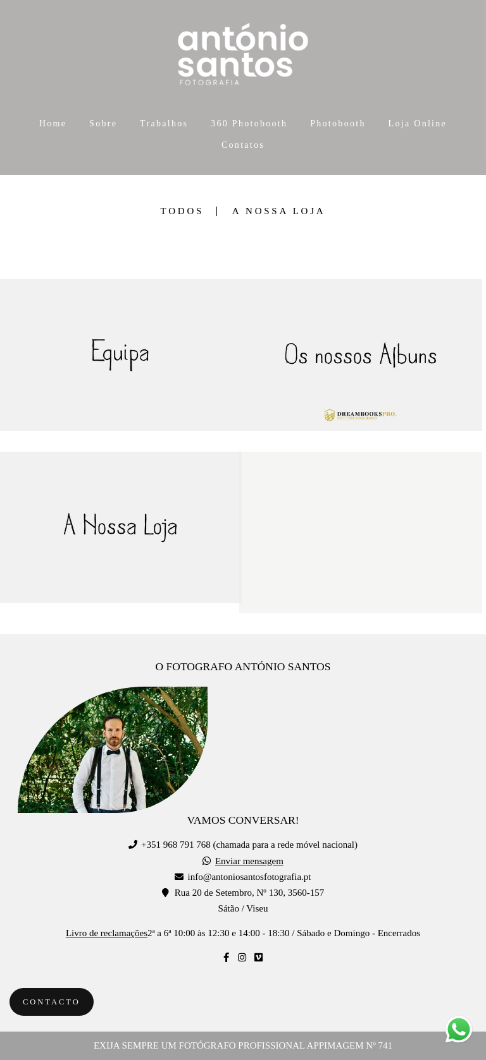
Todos (182, 211)
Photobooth (338, 123)
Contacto (51, 1001)
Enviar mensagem (249, 861)
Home (52, 123)
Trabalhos (164, 123)
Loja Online (418, 123)
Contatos (243, 145)
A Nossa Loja (279, 211)
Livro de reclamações (106, 933)
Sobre (103, 123)
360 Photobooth (249, 123)
